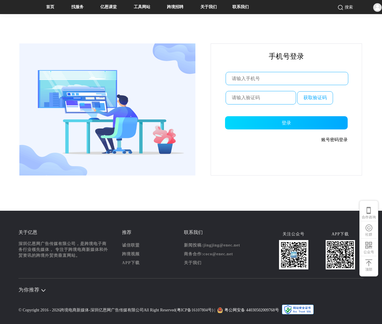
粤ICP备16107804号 (194, 310)
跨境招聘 (175, 7)
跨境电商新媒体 (74, 310)
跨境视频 (131, 254)
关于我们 (208, 7)
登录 (286, 122)
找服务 (77, 7)
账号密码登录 (334, 139)
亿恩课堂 (108, 7)
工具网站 (142, 7)
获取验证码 (315, 97)
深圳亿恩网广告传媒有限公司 (117, 310)
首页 (50, 7)
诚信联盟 (131, 245)
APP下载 (131, 263)
